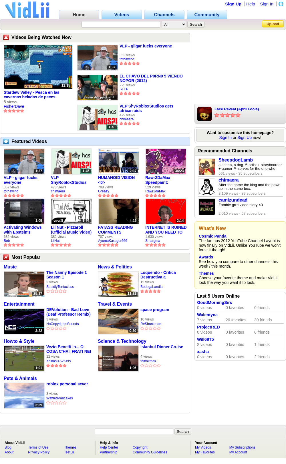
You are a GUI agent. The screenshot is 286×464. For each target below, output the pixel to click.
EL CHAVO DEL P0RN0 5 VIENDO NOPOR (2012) (151, 78)
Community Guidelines (150, 452)
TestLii (69, 452)
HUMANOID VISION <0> (116, 180)
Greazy (103, 191)
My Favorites (205, 452)
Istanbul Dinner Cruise (161, 346)
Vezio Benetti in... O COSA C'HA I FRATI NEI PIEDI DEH (68, 349)
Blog (8, 447)
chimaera (127, 119)
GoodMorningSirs (214, 302)
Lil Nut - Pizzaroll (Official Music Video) (71, 229)
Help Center (109, 447)
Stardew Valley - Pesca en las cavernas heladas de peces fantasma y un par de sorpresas (34, 95)
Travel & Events (115, 304)
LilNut (55, 241)
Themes (206, 273)
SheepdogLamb (236, 160)
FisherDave (14, 106)
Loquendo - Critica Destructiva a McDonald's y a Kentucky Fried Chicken (158, 275)
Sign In (266, 3)
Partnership (108, 452)
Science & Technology (122, 341)
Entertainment (19, 304)
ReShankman (150, 324)
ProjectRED (208, 327)
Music (10, 266)
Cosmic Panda (212, 236)
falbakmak (148, 361)
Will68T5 (205, 339)
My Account (238, 452)
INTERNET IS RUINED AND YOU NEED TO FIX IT (166, 230)
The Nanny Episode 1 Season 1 (66, 274)
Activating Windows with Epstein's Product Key (23, 230)
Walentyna (207, 314)
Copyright (140, 447)
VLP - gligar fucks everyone (146, 46)
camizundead (233, 200)
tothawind (127, 59)
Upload (273, 24)
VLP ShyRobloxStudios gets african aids (146, 108)
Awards (206, 257)
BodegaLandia (151, 287)
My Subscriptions (242, 447)
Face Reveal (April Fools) (236, 109)
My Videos (203, 447)
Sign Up (233, 3)
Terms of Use (38, 447)
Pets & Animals (20, 378)
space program (154, 309)
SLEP (124, 89)
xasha (203, 351)
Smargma (152, 241)
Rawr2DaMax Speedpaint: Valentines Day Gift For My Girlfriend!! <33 (163, 180)
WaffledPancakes (59, 398)
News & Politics (115, 266)
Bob (7, 241)
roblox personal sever (67, 384)
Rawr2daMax (155, 191)
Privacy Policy (38, 452)
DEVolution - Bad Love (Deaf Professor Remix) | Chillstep (68, 312)
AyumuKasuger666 (112, 241)
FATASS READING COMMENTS (115, 229)
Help (250, 3)
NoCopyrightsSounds (62, 324)
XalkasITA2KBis (58, 361)
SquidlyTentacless (60, 287)
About (9, 452)
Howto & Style (19, 341)
